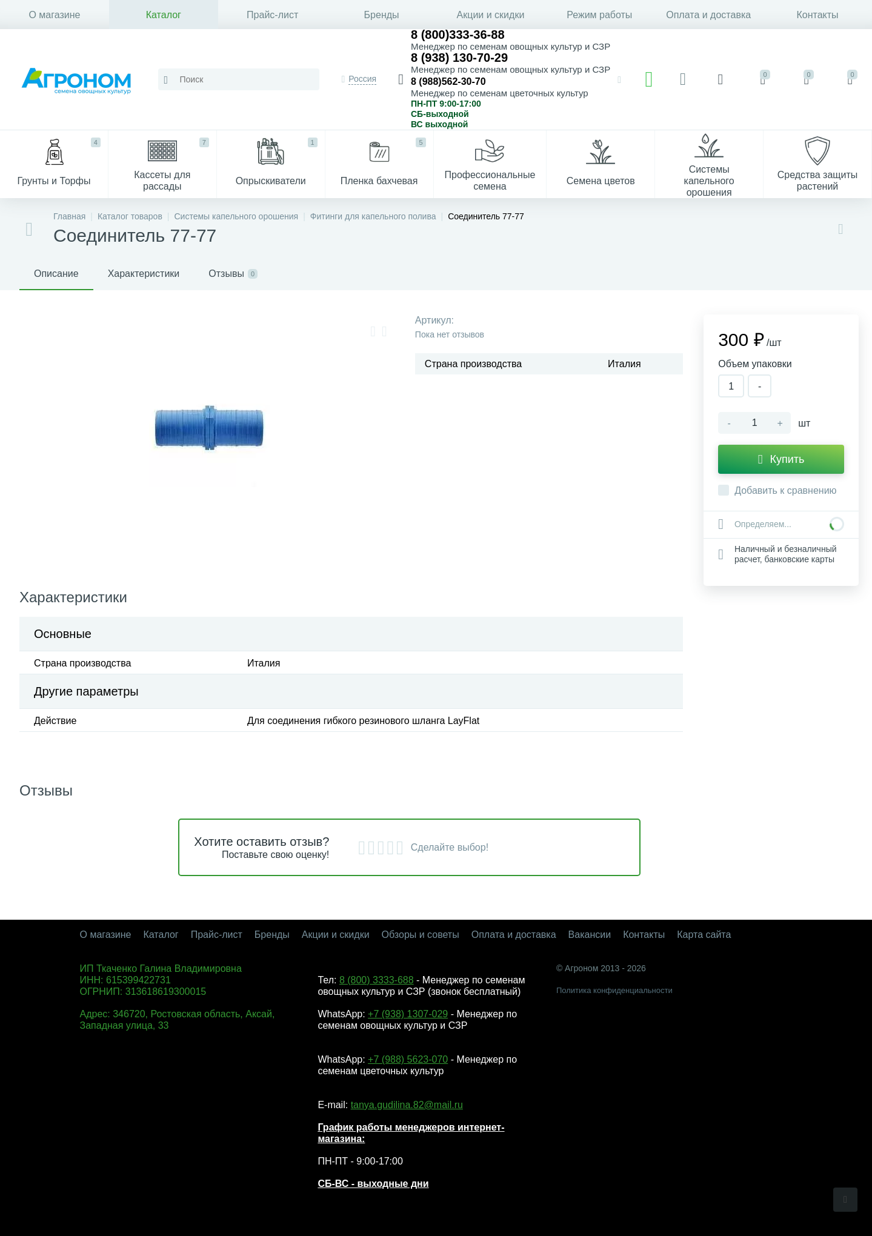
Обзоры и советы (420, 934)
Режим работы (599, 15)
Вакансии (589, 934)
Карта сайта (704, 934)
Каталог (163, 15)
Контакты (818, 15)
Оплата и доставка (708, 15)
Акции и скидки (491, 15)
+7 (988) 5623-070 (408, 1059)
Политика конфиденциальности (614, 990)
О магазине (54, 15)
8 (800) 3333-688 (376, 980)
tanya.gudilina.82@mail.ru (407, 1105)
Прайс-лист (272, 15)
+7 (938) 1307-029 (408, 1014)
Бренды (381, 15)
